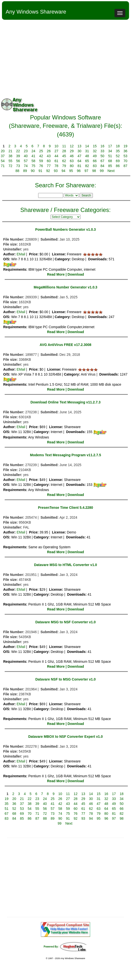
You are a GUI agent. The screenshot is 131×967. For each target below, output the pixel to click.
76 (41, 166)
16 (102, 146)
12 (72, 146)
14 (87, 146)
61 (56, 161)
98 (94, 171)
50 (102, 156)
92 (48, 171)
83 (95, 166)
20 (3, 151)
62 (64, 161)
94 (64, 171)
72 (10, 166)
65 (87, 161)
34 (110, 151)
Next (111, 171)
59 (41, 161)
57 (26, 161)
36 (126, 151)
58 (33, 161)
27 (56, 151)
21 (10, 151)
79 (64, 166)
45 (64, 156)
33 (102, 151)
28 (64, 151)
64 (80, 161)
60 (49, 161)
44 (56, 156)
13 (80, 146)
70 (126, 161)
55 (10, 161)
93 (56, 171)
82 (87, 166)
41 (33, 156)
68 (110, 161)
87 (126, 166)
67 (102, 161)
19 (126, 146)
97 (86, 171)
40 (26, 156)
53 (126, 156)
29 (72, 151)
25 (41, 151)
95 (71, 171)
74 (26, 166)
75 (33, 166)
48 (87, 156)
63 (72, 161)
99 (102, 171)
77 (49, 166)
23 (26, 151)
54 (3, 161)
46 (72, 156)
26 (49, 151)
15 (95, 146)
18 (118, 146)
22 (18, 151)
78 (56, 166)
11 (64, 146)
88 (17, 171)
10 (56, 146)
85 (110, 166)
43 (49, 156)
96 (79, 171)
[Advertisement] (65, 56)
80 (72, 166)
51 (110, 156)
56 (18, 161)
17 (110, 146)
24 (33, 151)
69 (118, 161)
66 (95, 161)
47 (80, 156)
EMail (20, 254)
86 (118, 166)
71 (3, 166)
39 (18, 156)
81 (80, 166)
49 (95, 156)
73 (18, 166)
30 (80, 151)
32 (95, 151)
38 (10, 156)
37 (3, 156)
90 (33, 171)
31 (87, 151)
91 (40, 171)
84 (102, 166)
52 (118, 156)
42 (41, 156)
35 (118, 151)
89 (25, 171)
